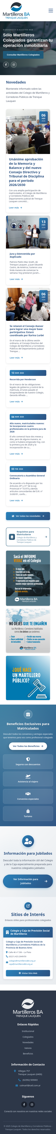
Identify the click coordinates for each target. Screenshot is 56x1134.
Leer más (15, 207)
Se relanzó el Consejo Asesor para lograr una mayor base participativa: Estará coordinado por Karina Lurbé (27, 330)
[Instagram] (14, 65)
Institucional (28, 1031)
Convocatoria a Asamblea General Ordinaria (27, 477)
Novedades (28, 1042)
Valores (28, 1048)
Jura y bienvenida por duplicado (22, 255)
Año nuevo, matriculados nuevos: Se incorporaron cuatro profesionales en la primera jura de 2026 (28, 427)
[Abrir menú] (51, 10)
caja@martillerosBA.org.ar (21, 964)
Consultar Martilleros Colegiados (23, 55)
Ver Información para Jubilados (30, 881)
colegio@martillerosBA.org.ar (22, 960)
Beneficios (28, 1053)
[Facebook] (6, 65)
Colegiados (28, 1036)
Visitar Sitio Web (28, 973)
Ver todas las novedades (28, 516)
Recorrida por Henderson (23, 379)
